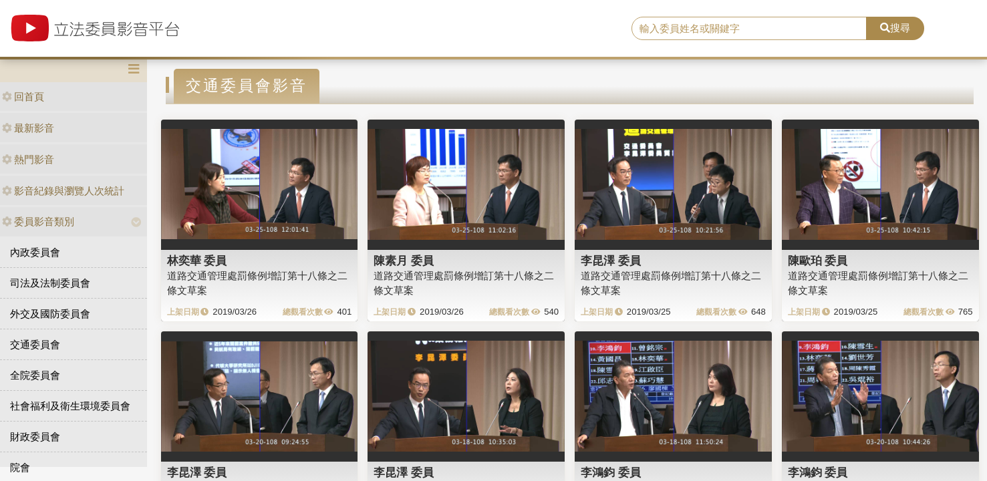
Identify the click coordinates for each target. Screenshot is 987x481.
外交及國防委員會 (50, 313)
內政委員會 (35, 252)
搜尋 (895, 27)
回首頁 (23, 96)
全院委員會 (35, 375)
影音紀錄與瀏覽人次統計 (63, 190)
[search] (749, 29)
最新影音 (28, 128)
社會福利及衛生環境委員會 (70, 406)
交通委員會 (35, 344)
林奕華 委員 (197, 261)
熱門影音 (28, 159)
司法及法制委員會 (50, 283)
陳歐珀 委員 (818, 261)
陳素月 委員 (404, 261)
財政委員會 (35, 436)
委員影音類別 (38, 221)
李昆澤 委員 (611, 261)
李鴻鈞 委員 (611, 472)
